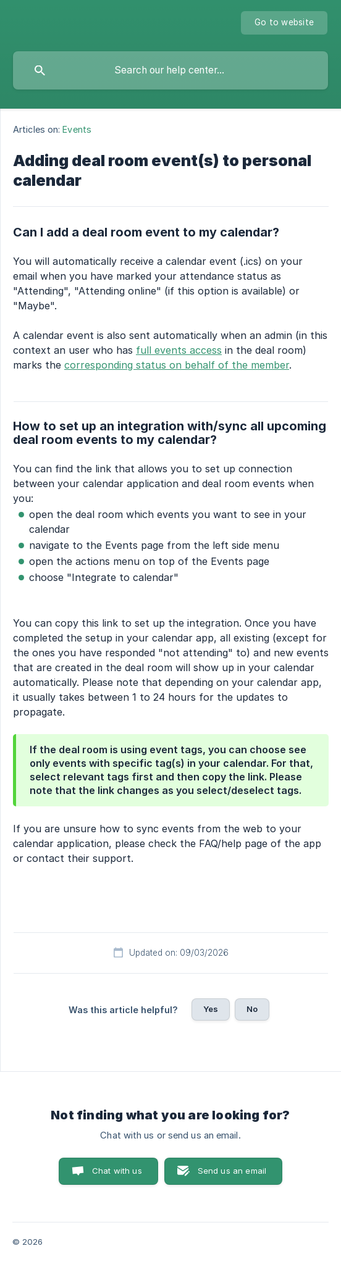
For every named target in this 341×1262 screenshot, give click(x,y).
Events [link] (76, 129)
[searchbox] (170, 70)
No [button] (252, 1009)
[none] (284, 23)
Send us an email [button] (232, 1171)
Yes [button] (210, 1009)
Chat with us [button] (117, 1171)
